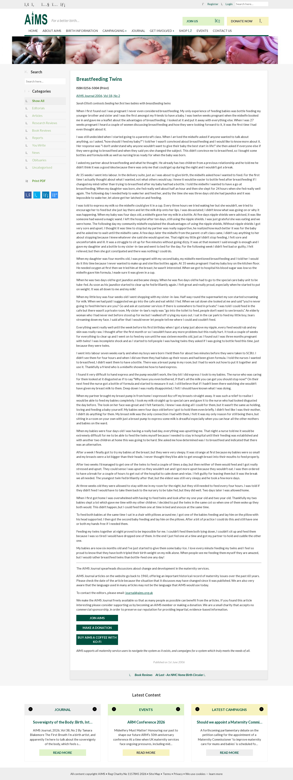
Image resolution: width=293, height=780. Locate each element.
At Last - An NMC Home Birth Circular (179, 675)
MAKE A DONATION (97, 627)
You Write (36, 145)
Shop (185, 30)
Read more (62, 752)
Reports (34, 138)
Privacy (178, 774)
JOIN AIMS (97, 618)
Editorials (35, 108)
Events (203, 30)
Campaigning (115, 30)
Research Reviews (41, 123)
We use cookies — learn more (204, 774)
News (33, 153)
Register (210, 4)
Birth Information (82, 30)
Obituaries (36, 160)
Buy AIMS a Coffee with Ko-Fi (97, 640)
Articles (34, 116)
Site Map (154, 774)
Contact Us (222, 30)
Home (33, 30)
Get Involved (162, 30)
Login (227, 4)
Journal (138, 30)
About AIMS (52, 30)
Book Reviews (38, 130)
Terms (167, 774)
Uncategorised (39, 167)
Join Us (203, 21)
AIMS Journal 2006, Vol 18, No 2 (98, 96)
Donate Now (248, 21)
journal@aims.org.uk (139, 593)
